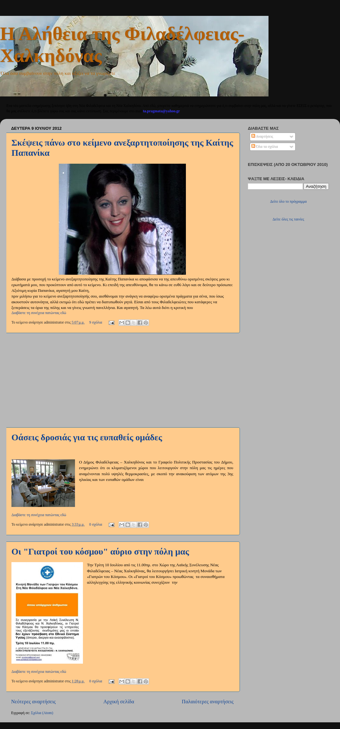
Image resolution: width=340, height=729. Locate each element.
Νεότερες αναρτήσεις (33, 702)
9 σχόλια (95, 322)
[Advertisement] (122, 380)
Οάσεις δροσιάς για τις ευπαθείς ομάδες (86, 437)
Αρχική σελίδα (118, 702)
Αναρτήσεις (262, 137)
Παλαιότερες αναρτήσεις (208, 702)
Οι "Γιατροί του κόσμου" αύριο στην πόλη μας (100, 551)
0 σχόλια (95, 524)
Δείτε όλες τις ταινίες (288, 219)
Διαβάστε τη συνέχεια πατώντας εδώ (38, 313)
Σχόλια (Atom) (42, 713)
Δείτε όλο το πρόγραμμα (288, 202)
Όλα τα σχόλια (264, 147)
